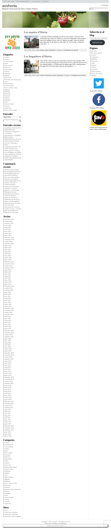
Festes (6, 461)
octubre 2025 (8, 221)
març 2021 (7, 324)
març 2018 (7, 395)
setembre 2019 (8, 359)
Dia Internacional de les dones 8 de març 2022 (12, 203)
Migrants (7, 90)
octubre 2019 (8, 357)
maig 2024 (7, 251)
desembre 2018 (9, 377)
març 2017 (7, 420)
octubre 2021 (8, 312)
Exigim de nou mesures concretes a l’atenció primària (12, 182)
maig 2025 (7, 227)
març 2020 (7, 347)
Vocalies (93, 55)
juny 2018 (7, 389)
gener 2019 (7, 375)
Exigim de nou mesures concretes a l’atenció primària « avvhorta (11, 188)
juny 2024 (7, 249)
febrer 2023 (8, 282)
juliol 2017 (7, 412)
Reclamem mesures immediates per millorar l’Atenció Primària (11, 193)
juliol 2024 (7, 247)
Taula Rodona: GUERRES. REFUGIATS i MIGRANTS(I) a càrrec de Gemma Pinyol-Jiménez (12, 138)
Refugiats (7, 100)
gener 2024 (7, 260)
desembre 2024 (9, 237)
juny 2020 (7, 341)
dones (6, 63)
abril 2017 (7, 418)
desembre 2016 (9, 426)
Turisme (6, 106)
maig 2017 (7, 416)
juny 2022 (7, 296)
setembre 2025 (8, 223)
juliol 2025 (7, 225)
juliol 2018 (7, 387)
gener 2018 (7, 399)
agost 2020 (7, 339)
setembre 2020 (8, 337)
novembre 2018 (9, 379)
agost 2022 (7, 292)
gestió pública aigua (10, 110)
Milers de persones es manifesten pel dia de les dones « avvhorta (12, 199)
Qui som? (94, 51)
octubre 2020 (8, 335)
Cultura (6, 59)
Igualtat (6, 75)
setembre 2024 (8, 243)
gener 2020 (7, 351)
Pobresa (6, 98)
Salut (6, 102)
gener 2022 (7, 306)
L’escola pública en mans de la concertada (11, 211)
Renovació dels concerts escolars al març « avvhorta (12, 208)
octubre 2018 (8, 381)
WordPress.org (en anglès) (12, 516)
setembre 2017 (8, 407)
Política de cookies (97, 73)
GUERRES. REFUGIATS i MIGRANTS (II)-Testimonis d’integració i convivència (12, 130)
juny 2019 (7, 365)
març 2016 (7, 434)
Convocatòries (9, 61)
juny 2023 (7, 274)
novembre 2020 (9, 332)
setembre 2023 (8, 268)
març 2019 (7, 371)
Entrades (105, 5)
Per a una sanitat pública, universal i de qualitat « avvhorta (12, 179)
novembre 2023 (9, 264)
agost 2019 (7, 361)
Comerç (6, 57)
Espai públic (8, 69)
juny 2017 (7, 414)
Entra (6, 510)
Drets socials (8, 65)
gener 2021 (7, 328)
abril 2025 (7, 229)
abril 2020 (7, 345)
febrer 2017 (8, 422)
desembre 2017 (9, 401)
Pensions (7, 96)
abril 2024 (7, 253)
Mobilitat (7, 92)
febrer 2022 (8, 304)
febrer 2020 (8, 349)
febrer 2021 (8, 326)
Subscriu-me (97, 42)
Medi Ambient (8, 83)
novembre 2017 (9, 403)
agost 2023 (7, 270)
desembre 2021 (9, 308)
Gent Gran (8, 77)
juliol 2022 (7, 294)
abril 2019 (7, 369)
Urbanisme (7, 108)
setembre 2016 (8, 430)
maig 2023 (7, 276)
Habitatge (7, 73)
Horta (47, 50)
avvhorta (9, 6)
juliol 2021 (7, 316)
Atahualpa (63, 523)
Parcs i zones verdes (11, 88)
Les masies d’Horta (35, 32)
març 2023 (7, 280)
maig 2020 (7, 343)
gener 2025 (7, 235)
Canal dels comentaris (11, 514)
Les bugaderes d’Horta (38, 56)
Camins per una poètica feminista (11, 174)
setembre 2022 (8, 290)
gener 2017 (7, 424)
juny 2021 (7, 318)
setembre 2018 (8, 383)
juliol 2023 (7, 272)
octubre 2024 (8, 241)
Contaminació (8, 445)
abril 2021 (7, 322)
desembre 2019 (9, 353)
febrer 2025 (8, 233)
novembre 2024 (9, 239)
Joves (6, 81)
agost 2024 (7, 245)
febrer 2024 (8, 258)
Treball (6, 499)
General (6, 71)
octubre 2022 (8, 288)
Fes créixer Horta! (96, 53)
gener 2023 (7, 284)
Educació (7, 67)
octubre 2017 (8, 405)
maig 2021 (7, 320)
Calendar (93, 75)
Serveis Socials (9, 104)
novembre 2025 (9, 219)
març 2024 (7, 256)
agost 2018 (7, 385)
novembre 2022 (9, 286)
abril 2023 (7, 278)
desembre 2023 (9, 262)
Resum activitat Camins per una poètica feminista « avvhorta (12, 171)
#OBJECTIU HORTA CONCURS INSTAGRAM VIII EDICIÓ (12, 158)
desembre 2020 (9, 330)
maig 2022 (7, 298)
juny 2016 (7, 432)
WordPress (55, 523)
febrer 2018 (8, 397)
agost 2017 (7, 409)
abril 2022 (7, 300)
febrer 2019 (8, 373)
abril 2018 (7, 393)
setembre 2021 (8, 314)
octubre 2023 (8, 266)
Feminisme (48, 75)
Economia (7, 455)
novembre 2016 (9, 428)
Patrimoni (7, 94)
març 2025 (7, 231)
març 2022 (7, 302)
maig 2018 (7, 391)
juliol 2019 (7, 363)
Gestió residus (9, 86)
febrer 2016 (8, 436)
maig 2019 (7, 367)
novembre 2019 (9, 355)
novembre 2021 (9, 310)
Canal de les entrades (10, 512)
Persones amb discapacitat (13, 79)
